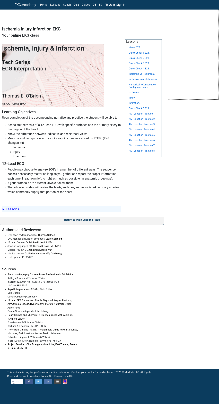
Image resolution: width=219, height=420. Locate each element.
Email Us (68, 376)
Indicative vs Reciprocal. (142, 73)
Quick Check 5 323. (139, 108)
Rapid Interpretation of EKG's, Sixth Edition (30, 289)
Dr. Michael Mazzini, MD (38, 242)
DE (94, 4)
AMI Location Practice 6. (142, 140)
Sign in (121, 4)
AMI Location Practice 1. (142, 113)
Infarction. (134, 103)
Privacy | (59, 376)
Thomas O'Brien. (47, 235)
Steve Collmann (54, 238)
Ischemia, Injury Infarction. (143, 79)
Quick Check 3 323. (139, 63)
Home (43, 4)
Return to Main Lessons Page (82, 219)
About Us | (48, 376)
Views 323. (135, 47)
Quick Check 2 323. (139, 58)
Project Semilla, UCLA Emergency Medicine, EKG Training (38, 344)
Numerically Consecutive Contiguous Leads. (142, 86)
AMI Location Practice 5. (142, 135)
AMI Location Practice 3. (142, 124)
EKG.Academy (25, 5)
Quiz (76, 4)
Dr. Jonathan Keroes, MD (38, 249)
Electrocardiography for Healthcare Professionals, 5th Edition (40, 274)
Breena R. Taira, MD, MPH (47, 246)
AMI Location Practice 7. (142, 145)
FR (106, 4)
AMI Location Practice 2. (142, 119)
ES (100, 4)
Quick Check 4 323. (139, 68)
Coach (67, 4)
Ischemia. (134, 92)
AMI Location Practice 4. (142, 129)
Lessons (55, 4)
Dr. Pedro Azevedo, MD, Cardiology (43, 253)
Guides (86, 4)
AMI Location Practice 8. (142, 150)
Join (112, 4)
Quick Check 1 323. (139, 52)
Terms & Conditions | (30, 376)
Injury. (132, 97)
